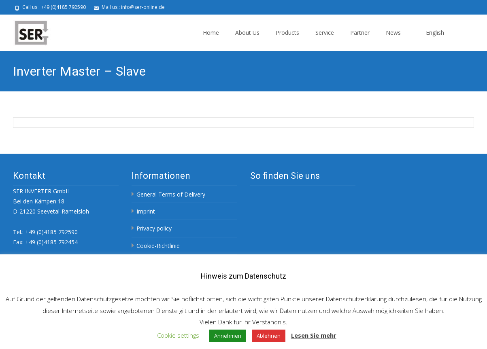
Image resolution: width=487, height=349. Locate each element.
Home (211, 32)
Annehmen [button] (227, 335)
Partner (360, 32)
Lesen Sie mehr (313, 335)
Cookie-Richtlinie (158, 246)
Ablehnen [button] (269, 335)
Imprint (145, 211)
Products (287, 32)
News (393, 32)
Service (324, 32)
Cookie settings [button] (178, 335)
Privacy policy (154, 228)
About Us (247, 32)
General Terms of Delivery (170, 194)
